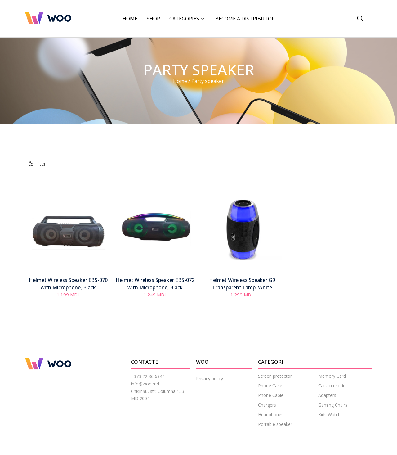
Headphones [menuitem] (270, 414)
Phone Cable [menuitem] (270, 395)
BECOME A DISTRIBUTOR (245, 18)
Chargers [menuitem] (267, 405)
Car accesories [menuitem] (333, 386)
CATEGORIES (187, 18)
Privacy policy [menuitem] (209, 378)
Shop (153, 18)
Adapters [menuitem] (327, 395)
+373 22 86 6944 (148, 376)
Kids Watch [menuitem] (329, 414)
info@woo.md (145, 384)
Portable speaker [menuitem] (275, 424)
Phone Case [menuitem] (270, 386)
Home (130, 18)
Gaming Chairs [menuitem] (332, 405)
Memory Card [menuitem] (332, 376)
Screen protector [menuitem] (275, 376)
